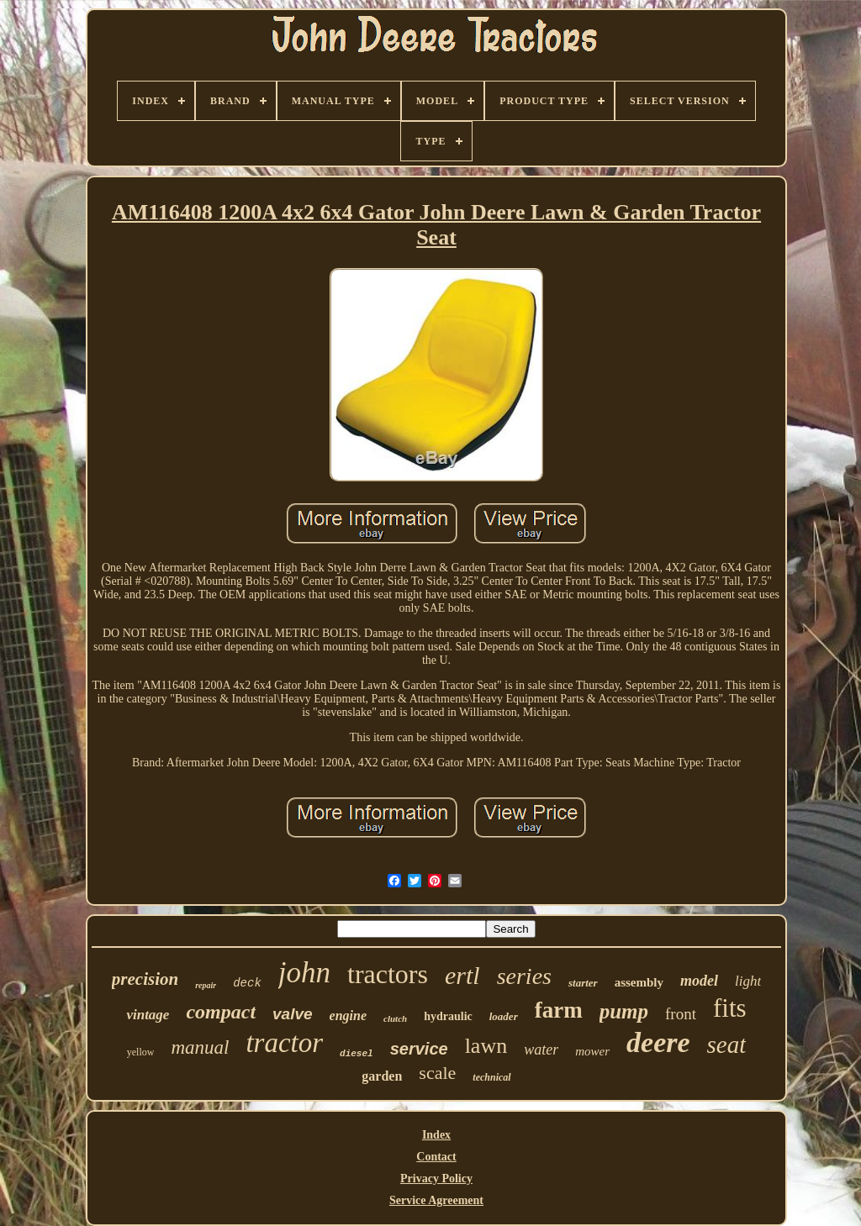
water (541, 1049)
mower (592, 1051)
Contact (436, 1156)
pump (624, 1011)
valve (292, 1014)
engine (348, 1015)
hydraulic (448, 1016)
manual (200, 1047)
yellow (141, 1052)
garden (382, 1076)
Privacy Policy (436, 1178)
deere (658, 1042)
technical (491, 1077)
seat (727, 1044)
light (748, 981)
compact (221, 1012)
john (304, 972)
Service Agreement (436, 1200)
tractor (284, 1043)
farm (559, 1010)
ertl (462, 975)
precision (145, 979)
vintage (147, 1015)
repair (205, 985)
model (699, 980)
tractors (387, 974)
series (524, 976)
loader (503, 1016)
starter (583, 982)
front (680, 1014)
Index (436, 1135)
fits (730, 1008)
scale (437, 1072)
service (419, 1048)
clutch (395, 1018)
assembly (639, 982)
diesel (356, 1054)
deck (247, 983)
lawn (486, 1046)
